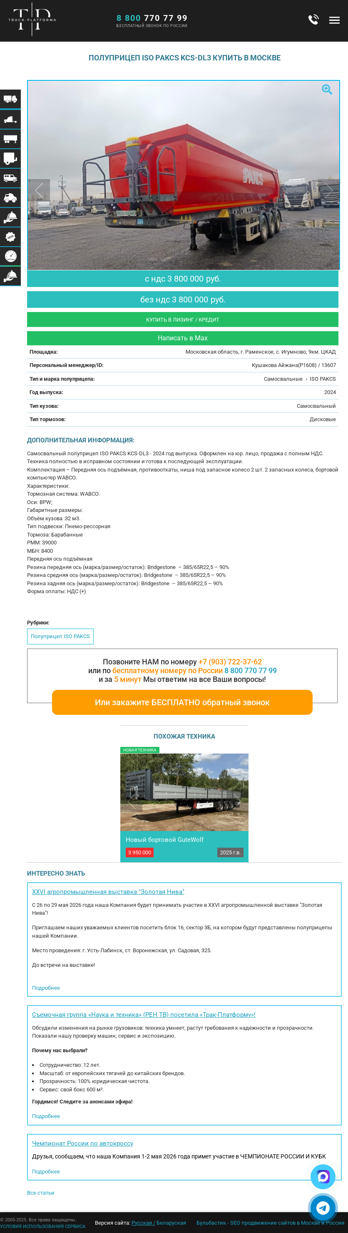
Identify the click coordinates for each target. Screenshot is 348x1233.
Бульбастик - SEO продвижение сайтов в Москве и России (270, 1223)
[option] (184, 185)
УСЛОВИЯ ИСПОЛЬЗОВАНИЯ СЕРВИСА (42, 1226)
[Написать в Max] (323, 1176)
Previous (131, 801)
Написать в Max (183, 338)
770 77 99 (152, 18)
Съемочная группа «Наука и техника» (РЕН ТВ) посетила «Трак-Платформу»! (144, 1014)
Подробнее (46, 988)
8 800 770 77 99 (250, 670)
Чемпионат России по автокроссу (82, 1143)
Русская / (143, 1223)
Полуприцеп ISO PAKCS (60, 636)
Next (237, 801)
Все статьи (41, 1193)
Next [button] (329, 190)
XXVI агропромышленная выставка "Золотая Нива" (108, 892)
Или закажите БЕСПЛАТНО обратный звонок (182, 702)
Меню (334, 20)
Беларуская (171, 1223)
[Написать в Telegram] (323, 1208)
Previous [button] (39, 190)
